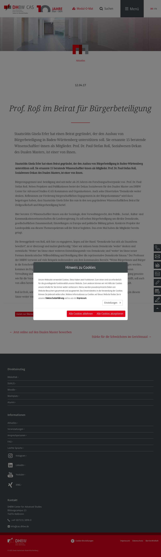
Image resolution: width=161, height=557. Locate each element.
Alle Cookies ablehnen (81, 313)
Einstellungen (111, 302)
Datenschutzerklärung (54, 298)
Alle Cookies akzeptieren (110, 313)
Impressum (81, 298)
